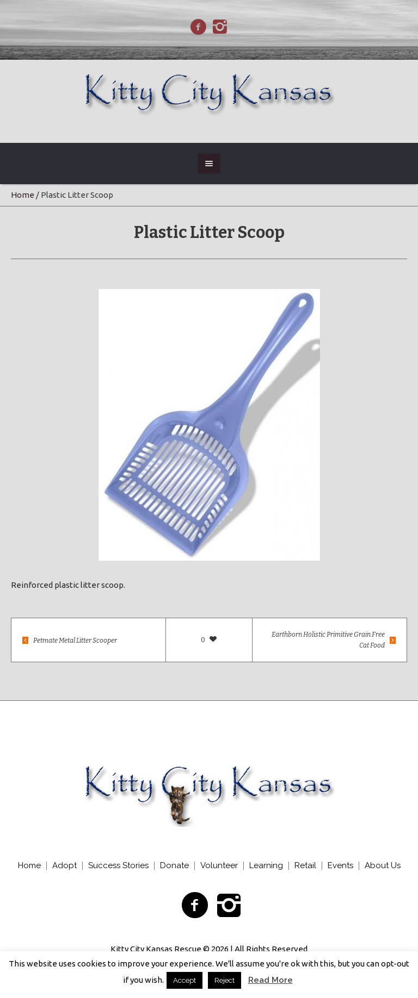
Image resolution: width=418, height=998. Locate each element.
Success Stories (118, 866)
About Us (383, 866)
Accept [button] (184, 980)
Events (340, 866)
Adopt (64, 866)
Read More (270, 980)
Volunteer (219, 866)
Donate (174, 866)
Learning (266, 866)
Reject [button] (224, 980)
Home (22, 194)
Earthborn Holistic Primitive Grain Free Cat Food (328, 640)
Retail (305, 866)
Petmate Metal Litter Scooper (75, 640)
